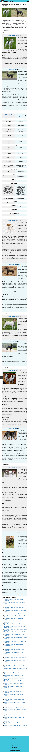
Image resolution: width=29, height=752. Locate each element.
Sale (19, 35)
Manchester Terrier (13, 69)
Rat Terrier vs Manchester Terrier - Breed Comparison (15, 668)
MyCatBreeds (14, 747)
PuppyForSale (14, 745)
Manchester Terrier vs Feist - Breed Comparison (14, 707)
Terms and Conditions (14, 740)
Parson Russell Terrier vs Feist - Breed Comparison (15, 639)
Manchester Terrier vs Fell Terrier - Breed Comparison (15, 725)
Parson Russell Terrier (13, 35)
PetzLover (14, 743)
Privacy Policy (14, 738)
